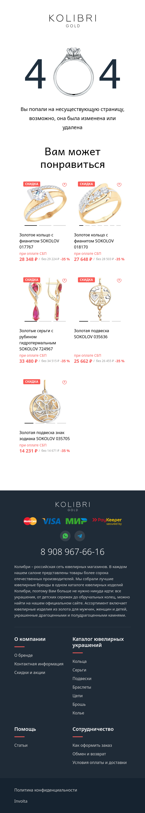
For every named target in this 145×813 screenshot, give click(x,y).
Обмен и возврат (89, 754)
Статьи (21, 745)
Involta (21, 801)
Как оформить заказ (92, 745)
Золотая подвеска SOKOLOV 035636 (91, 334)
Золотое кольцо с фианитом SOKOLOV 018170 (94, 241)
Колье (78, 713)
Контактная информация (39, 664)
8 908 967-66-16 (72, 551)
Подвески (82, 678)
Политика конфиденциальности (45, 790)
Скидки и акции (29, 672)
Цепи (78, 695)
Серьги (79, 670)
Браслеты (82, 687)
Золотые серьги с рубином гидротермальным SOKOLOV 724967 (37, 340)
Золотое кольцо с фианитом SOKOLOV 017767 (39, 241)
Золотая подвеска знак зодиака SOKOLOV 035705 (44, 435)
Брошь (79, 704)
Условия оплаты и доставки (100, 762)
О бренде (23, 655)
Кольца (80, 661)
